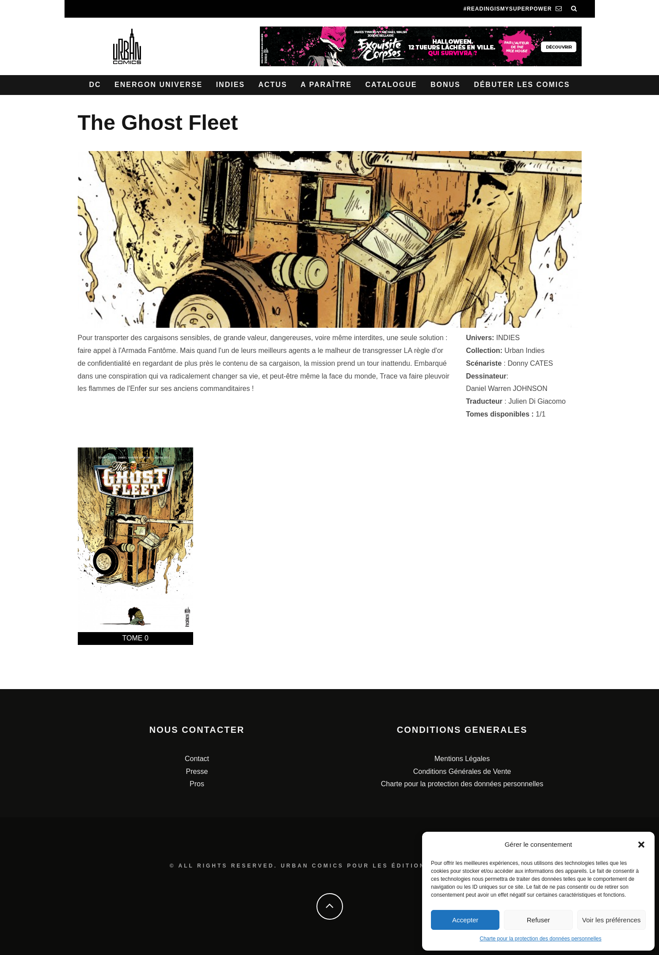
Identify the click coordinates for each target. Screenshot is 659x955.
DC (95, 84)
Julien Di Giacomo (537, 401)
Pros (197, 784)
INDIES (508, 337)
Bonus (445, 84)
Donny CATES (530, 363)
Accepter (465, 920)
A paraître (326, 84)
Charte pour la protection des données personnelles (541, 939)
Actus (272, 84)
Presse (197, 771)
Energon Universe (158, 84)
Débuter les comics (522, 84)
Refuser (538, 920)
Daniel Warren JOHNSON (506, 388)
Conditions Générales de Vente (462, 771)
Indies (230, 84)
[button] (641, 844)
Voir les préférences (611, 920)
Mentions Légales (462, 758)
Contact (197, 758)
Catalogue (391, 84)
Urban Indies (524, 350)
